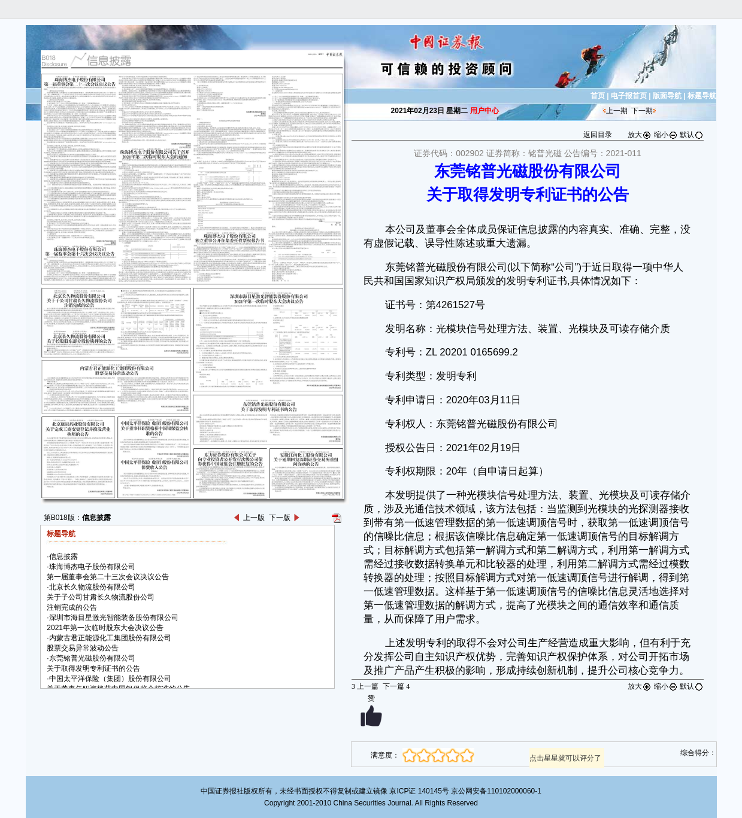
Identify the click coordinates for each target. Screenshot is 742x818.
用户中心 (484, 111)
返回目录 (597, 134)
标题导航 (702, 96)
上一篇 (365, 686)
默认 (692, 134)
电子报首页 (629, 96)
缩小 (666, 134)
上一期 (617, 111)
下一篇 (396, 686)
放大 (640, 134)
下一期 (642, 111)
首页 (597, 96)
